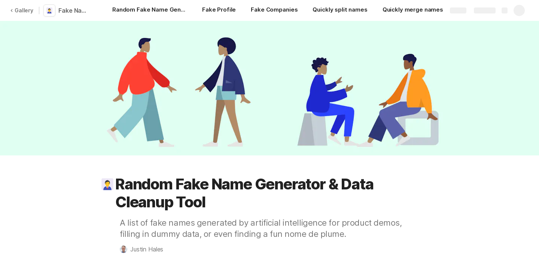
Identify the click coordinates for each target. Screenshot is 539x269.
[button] (107, 184)
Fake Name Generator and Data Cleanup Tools (75, 10)
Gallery (21, 10)
